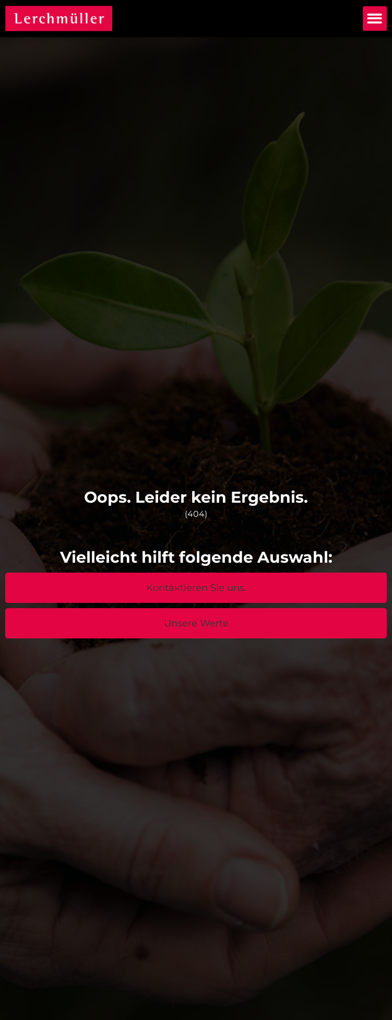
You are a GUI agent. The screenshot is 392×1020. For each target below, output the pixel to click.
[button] (375, 18)
